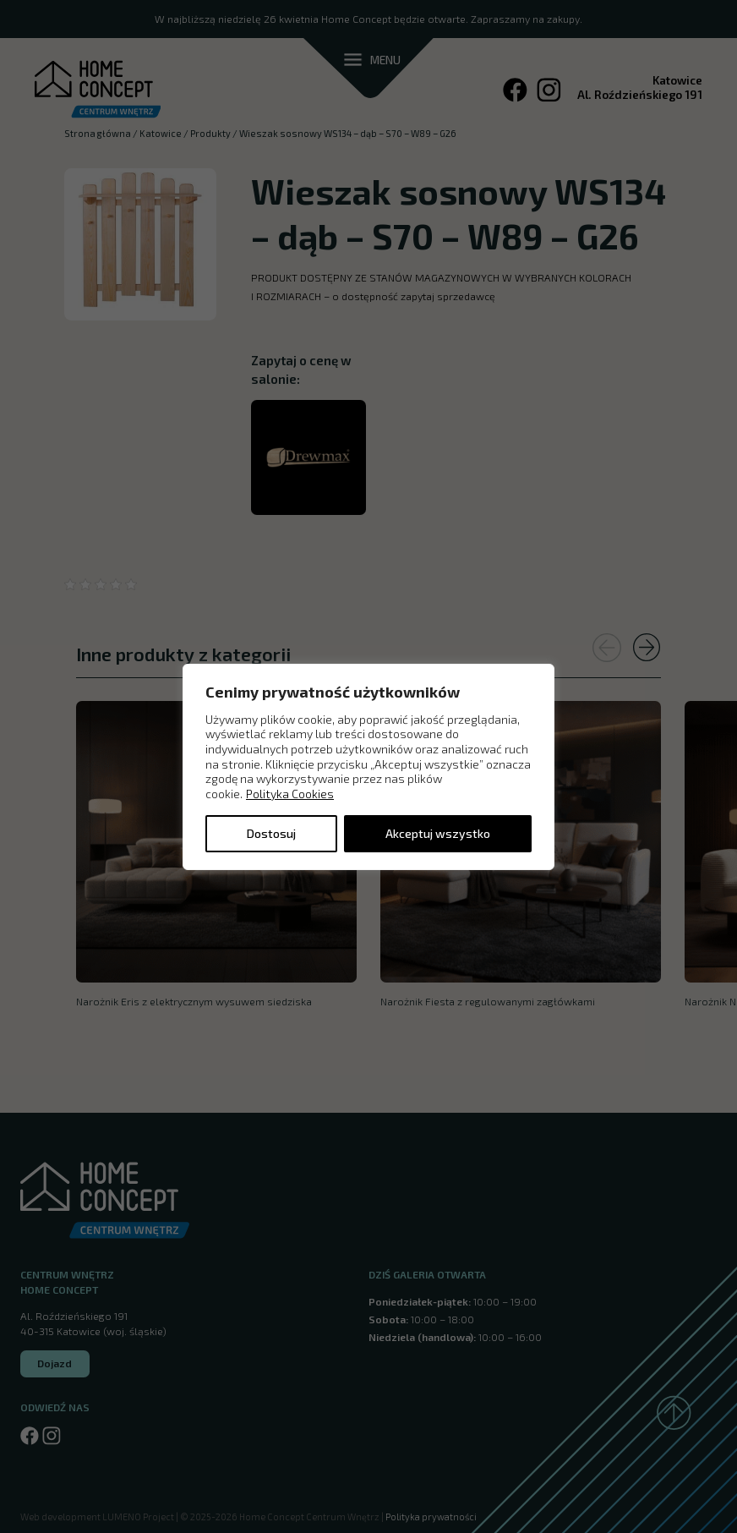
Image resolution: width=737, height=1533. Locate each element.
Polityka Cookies (290, 793)
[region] (368, 766)
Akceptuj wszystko (437, 833)
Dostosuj (271, 833)
